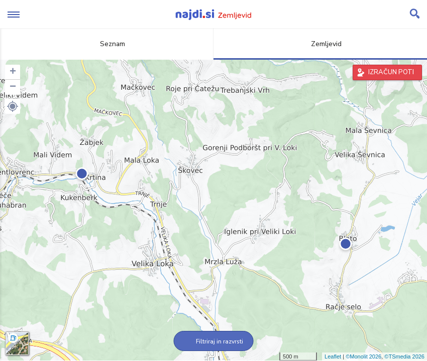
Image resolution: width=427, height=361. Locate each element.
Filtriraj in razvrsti (213, 341)
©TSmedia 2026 (404, 356)
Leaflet (333, 356)
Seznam (106, 44)
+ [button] (13, 72)
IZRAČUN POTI (391, 72)
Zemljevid (320, 44)
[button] (12, 106)
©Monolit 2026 (363, 356)
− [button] (13, 87)
